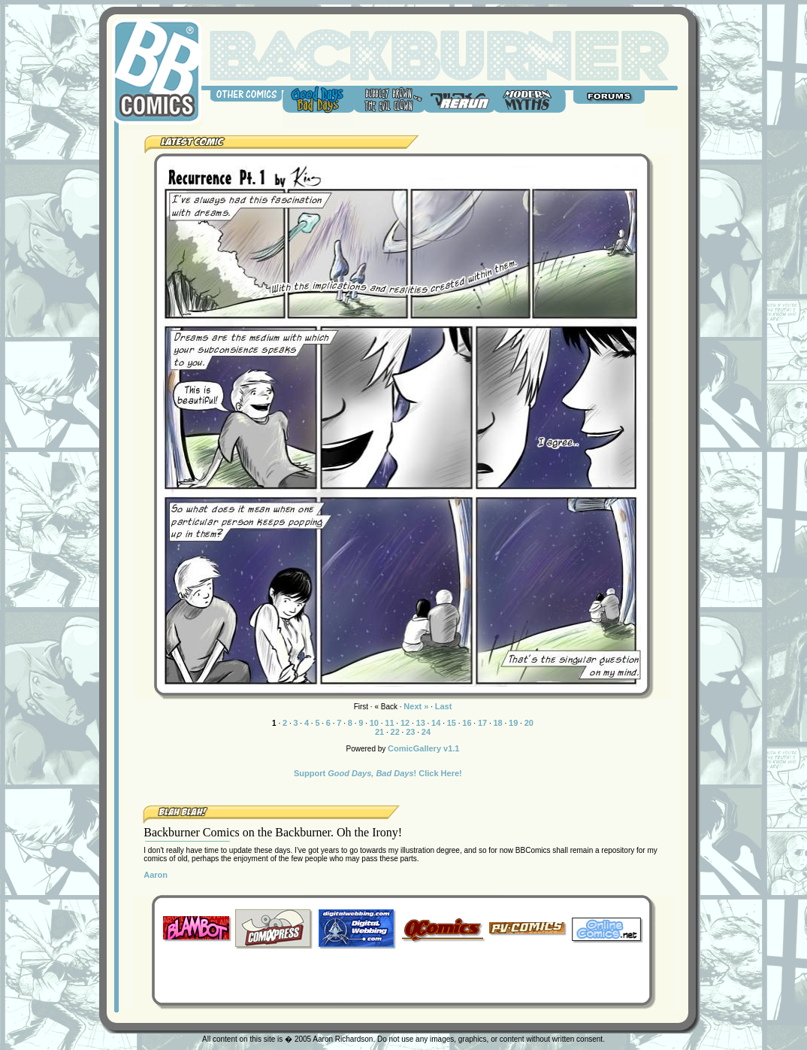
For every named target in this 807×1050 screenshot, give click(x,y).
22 (395, 731)
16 (466, 722)
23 (410, 731)
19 (513, 722)
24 (426, 731)
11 (389, 722)
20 (528, 722)
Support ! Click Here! (378, 773)
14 (435, 722)
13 (420, 722)
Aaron (156, 874)
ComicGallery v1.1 (423, 748)
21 (379, 731)
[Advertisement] (402, 974)
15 (451, 722)
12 (405, 722)
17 (482, 722)
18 (497, 722)
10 (374, 722)
